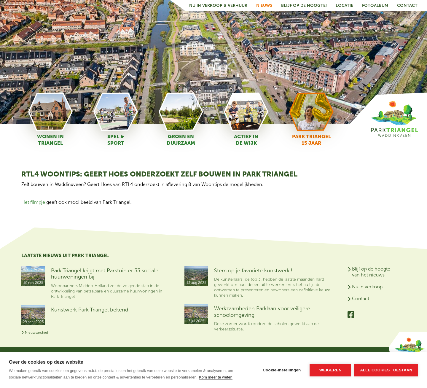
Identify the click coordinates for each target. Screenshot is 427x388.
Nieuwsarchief (34, 332)
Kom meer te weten (215, 377)
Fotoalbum (375, 5)
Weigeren (330, 370)
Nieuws (264, 5)
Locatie (344, 5)
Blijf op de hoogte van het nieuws (371, 272)
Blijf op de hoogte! (304, 5)
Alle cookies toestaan (386, 370)
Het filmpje (33, 202)
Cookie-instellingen (282, 370)
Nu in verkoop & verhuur (218, 5)
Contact (407, 5)
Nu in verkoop (367, 287)
